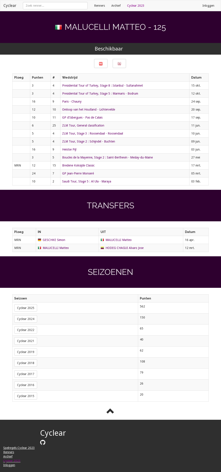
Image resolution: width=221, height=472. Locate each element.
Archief (116, 5)
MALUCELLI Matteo (119, 240)
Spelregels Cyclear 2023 (19, 448)
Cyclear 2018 (25, 363)
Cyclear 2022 (25, 330)
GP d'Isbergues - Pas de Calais (82, 117)
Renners (99, 5)
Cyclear (9, 5)
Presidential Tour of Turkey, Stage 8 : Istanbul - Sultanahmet (102, 85)
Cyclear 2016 (25, 385)
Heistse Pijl (69, 149)
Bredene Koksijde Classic (78, 165)
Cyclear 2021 (25, 341)
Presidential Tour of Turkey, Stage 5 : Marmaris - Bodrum (100, 93)
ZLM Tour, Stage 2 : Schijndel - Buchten (88, 141)
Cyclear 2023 (135, 5)
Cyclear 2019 (25, 352)
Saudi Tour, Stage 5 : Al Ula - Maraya (86, 181)
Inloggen (208, 5)
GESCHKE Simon (54, 240)
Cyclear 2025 (25, 308)
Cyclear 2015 (25, 396)
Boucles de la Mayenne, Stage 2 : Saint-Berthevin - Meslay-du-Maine (107, 157)
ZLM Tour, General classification (83, 125)
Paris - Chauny (72, 101)
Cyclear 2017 (25, 374)
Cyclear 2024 (25, 319)
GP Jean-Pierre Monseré (78, 173)
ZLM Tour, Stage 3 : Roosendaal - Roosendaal (92, 133)
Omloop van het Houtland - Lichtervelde (88, 109)
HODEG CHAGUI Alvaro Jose (125, 248)
